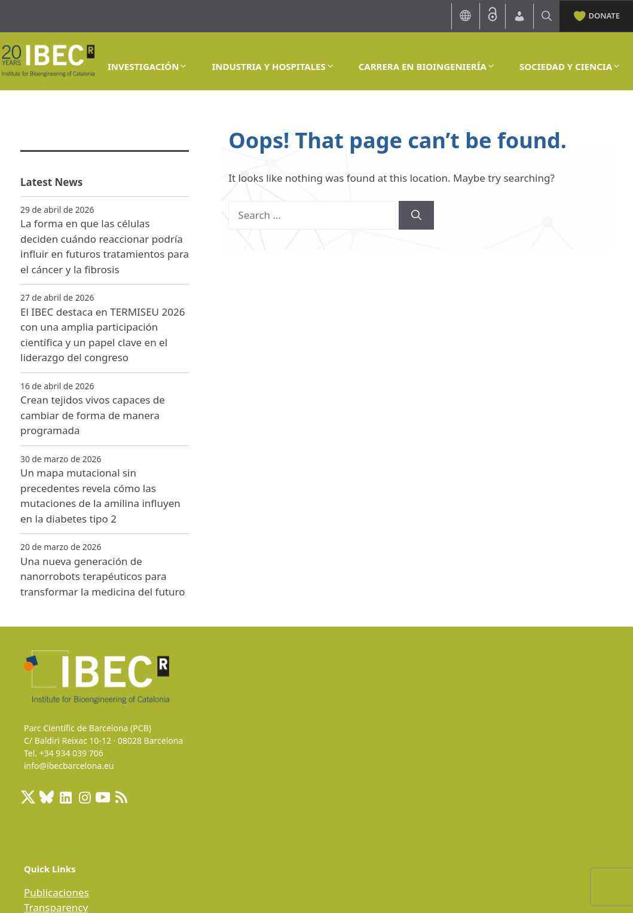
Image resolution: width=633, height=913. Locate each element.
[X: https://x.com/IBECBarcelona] (28, 797)
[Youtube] (103, 797)
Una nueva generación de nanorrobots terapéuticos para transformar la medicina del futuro (102, 576)
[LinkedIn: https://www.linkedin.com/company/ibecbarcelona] (65, 797)
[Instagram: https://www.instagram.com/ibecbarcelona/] (84, 797)
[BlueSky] (46, 797)
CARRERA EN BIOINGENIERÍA (427, 66)
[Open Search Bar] (547, 16)
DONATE (596, 15)
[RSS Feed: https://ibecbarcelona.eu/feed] (121, 797)
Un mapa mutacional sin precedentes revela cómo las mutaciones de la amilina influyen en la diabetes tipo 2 (100, 496)
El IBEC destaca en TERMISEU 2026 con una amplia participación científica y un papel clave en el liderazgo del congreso (102, 335)
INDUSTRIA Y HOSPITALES (273, 66)
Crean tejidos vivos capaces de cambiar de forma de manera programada (92, 415)
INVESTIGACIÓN (148, 66)
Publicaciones (56, 892)
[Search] (416, 215)
